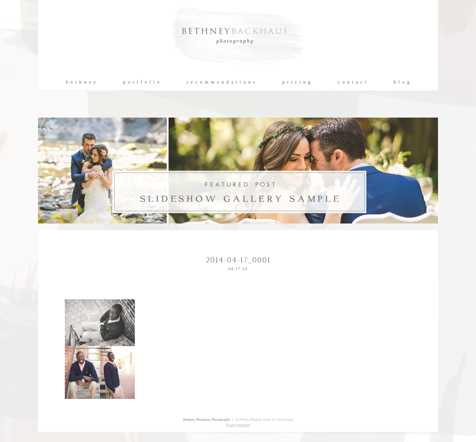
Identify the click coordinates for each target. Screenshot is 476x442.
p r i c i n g (296, 82)
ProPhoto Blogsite (248, 419)
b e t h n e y (81, 82)
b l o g (402, 82)
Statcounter (238, 425)
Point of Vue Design (278, 419)
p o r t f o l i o (141, 82)
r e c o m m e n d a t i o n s (221, 82)
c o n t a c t (352, 82)
